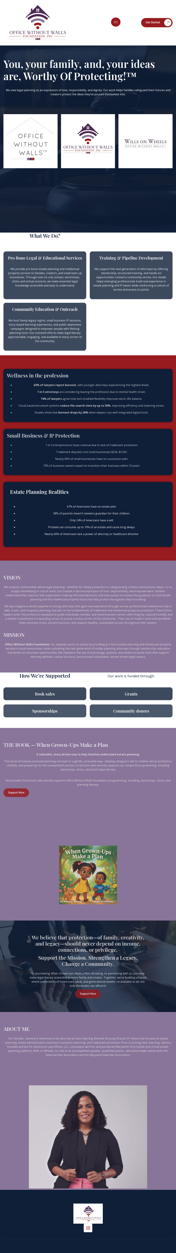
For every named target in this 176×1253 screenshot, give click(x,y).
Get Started (158, 22)
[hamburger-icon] (115, 22)
